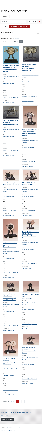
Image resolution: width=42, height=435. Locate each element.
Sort (4, 41)
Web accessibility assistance (8, 430)
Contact (31, 412)
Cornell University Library (11, 427)
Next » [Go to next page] (13, 401)
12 (10, 41)
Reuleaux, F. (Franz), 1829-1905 (10, 97)
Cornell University (9, 3)
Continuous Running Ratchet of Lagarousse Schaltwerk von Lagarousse (10, 122)
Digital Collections (14, 11)
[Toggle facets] (38, 33)
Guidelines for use (13, 412)
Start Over (5, 26)
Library (6, 8)
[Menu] (5, 16)
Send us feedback (7, 419)
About (6, 412)
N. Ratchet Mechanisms (8, 83)
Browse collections (23, 412)
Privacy (19, 427)
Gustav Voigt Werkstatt (8, 102)
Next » (17, 38)
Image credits (4, 415)
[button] (19, 26)
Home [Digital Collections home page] (2, 412)
